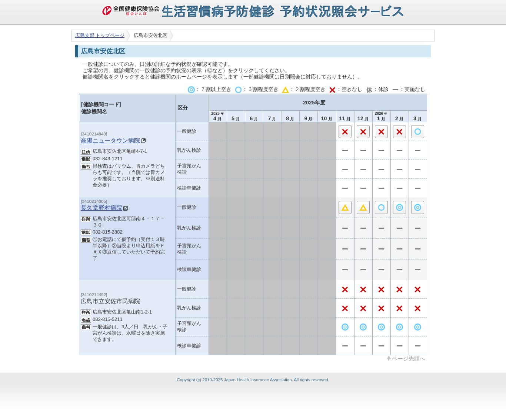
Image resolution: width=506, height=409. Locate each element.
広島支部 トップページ (100, 35)
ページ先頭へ (408, 358)
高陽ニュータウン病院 (110, 140)
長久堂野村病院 (101, 207)
